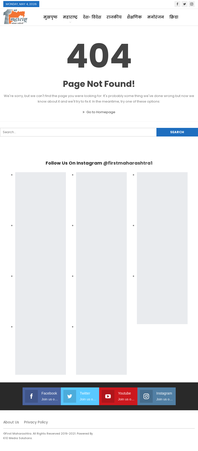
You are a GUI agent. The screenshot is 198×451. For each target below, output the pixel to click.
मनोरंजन (155, 17)
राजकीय (114, 17)
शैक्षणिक (134, 17)
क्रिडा (173, 17)
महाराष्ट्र (70, 17)
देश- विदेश (92, 17)
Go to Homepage (99, 112)
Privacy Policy (36, 422)
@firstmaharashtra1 (127, 163)
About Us (11, 422)
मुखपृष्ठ (50, 17)
